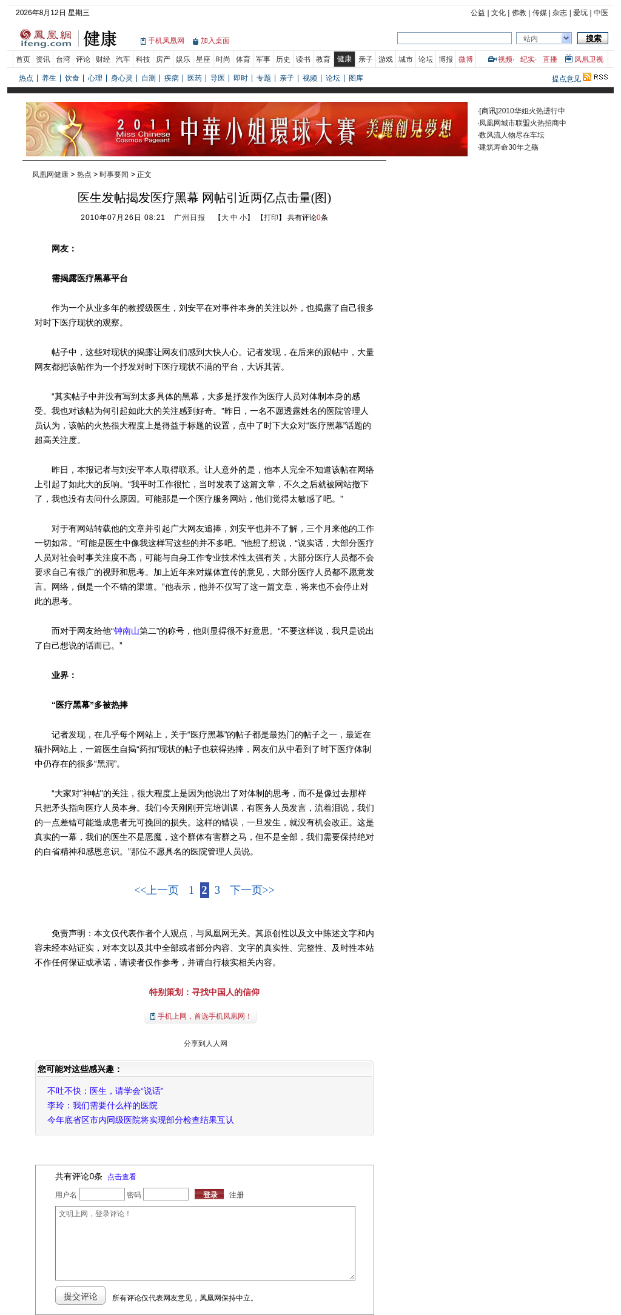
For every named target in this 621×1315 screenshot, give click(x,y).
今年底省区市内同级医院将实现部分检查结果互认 (140, 1120)
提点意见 (566, 79)
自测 (148, 78)
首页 (23, 59)
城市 (405, 59)
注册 (236, 1195)
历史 (283, 59)
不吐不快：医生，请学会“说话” (105, 1091)
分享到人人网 (204, 1043)
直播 (550, 59)
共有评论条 (307, 217)
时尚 (223, 59)
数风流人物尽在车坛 (512, 135)
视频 (505, 59)
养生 (49, 78)
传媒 (539, 12)
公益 (478, 12)
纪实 (527, 59)
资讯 (43, 59)
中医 (601, 12)
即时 (240, 78)
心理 (95, 78)
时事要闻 (114, 174)
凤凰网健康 (50, 174)
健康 (344, 59)
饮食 (72, 78)
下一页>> (252, 890)
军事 (263, 59)
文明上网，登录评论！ (205, 1243)
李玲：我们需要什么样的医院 (102, 1105)
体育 (243, 59)
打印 (271, 217)
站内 (530, 39)
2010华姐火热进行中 (531, 111)
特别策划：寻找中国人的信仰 (204, 992)
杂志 (559, 12)
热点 (26, 78)
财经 (103, 59)
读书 (303, 59)
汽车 (123, 59)
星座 (203, 59)
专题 (264, 78)
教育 (323, 59)
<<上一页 (156, 890)
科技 (143, 59)
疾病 (171, 78)
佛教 (519, 12)
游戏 (385, 59)
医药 (194, 78)
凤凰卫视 (588, 59)
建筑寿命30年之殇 (508, 147)
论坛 (425, 59)
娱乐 (183, 59)
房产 (163, 59)
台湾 (63, 59)
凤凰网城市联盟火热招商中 (522, 123)
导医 (217, 78)
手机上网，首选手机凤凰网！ (205, 1016)
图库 (356, 78)
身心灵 (122, 78)
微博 (465, 59)
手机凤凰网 (166, 40)
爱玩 (580, 12)
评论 (83, 59)
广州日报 (190, 217)
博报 (445, 59)
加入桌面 (215, 40)
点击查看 (121, 1177)
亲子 (365, 59)
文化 (498, 12)
